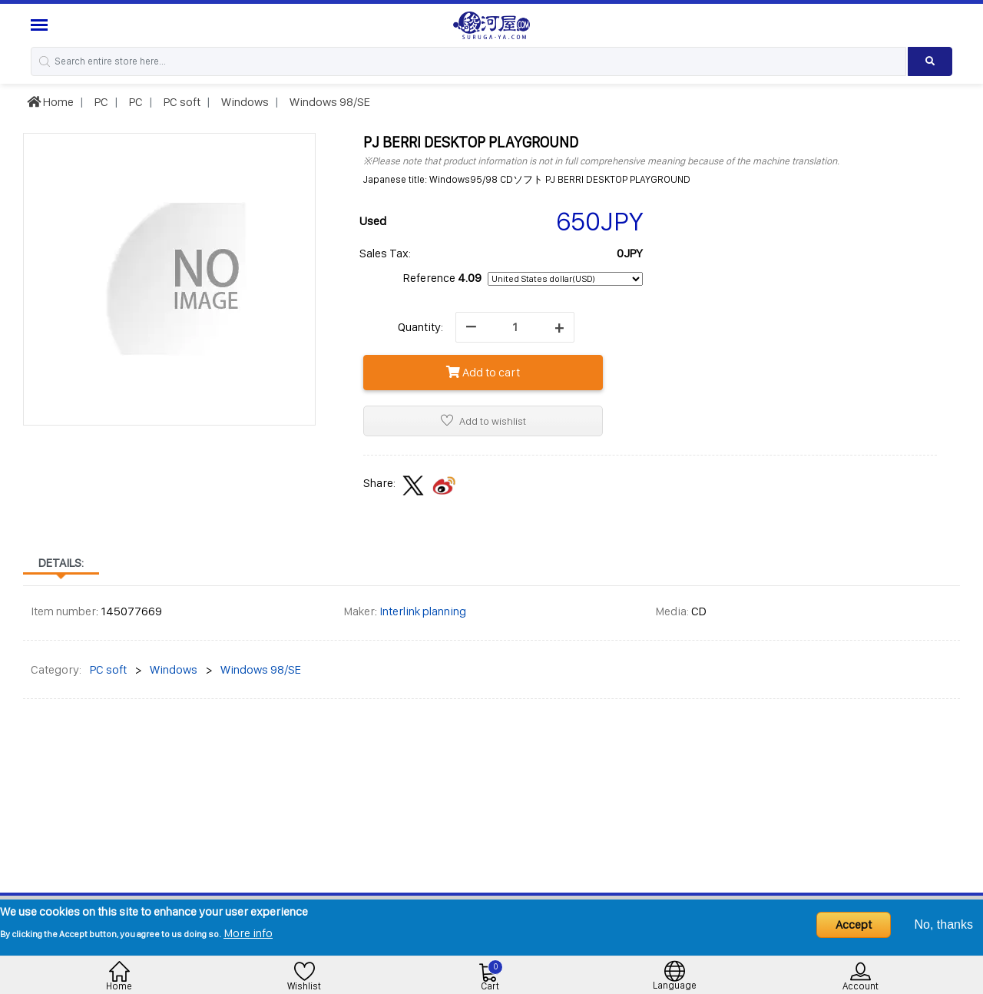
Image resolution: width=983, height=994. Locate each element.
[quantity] (514, 327)
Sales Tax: (385, 253)
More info (248, 933)
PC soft (180, 101)
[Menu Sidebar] (41, 25)
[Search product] (930, 61)
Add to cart (483, 372)
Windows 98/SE (328, 101)
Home (50, 101)
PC (100, 101)
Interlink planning (422, 611)
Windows (244, 101)
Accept (854, 924)
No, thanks (944, 924)
